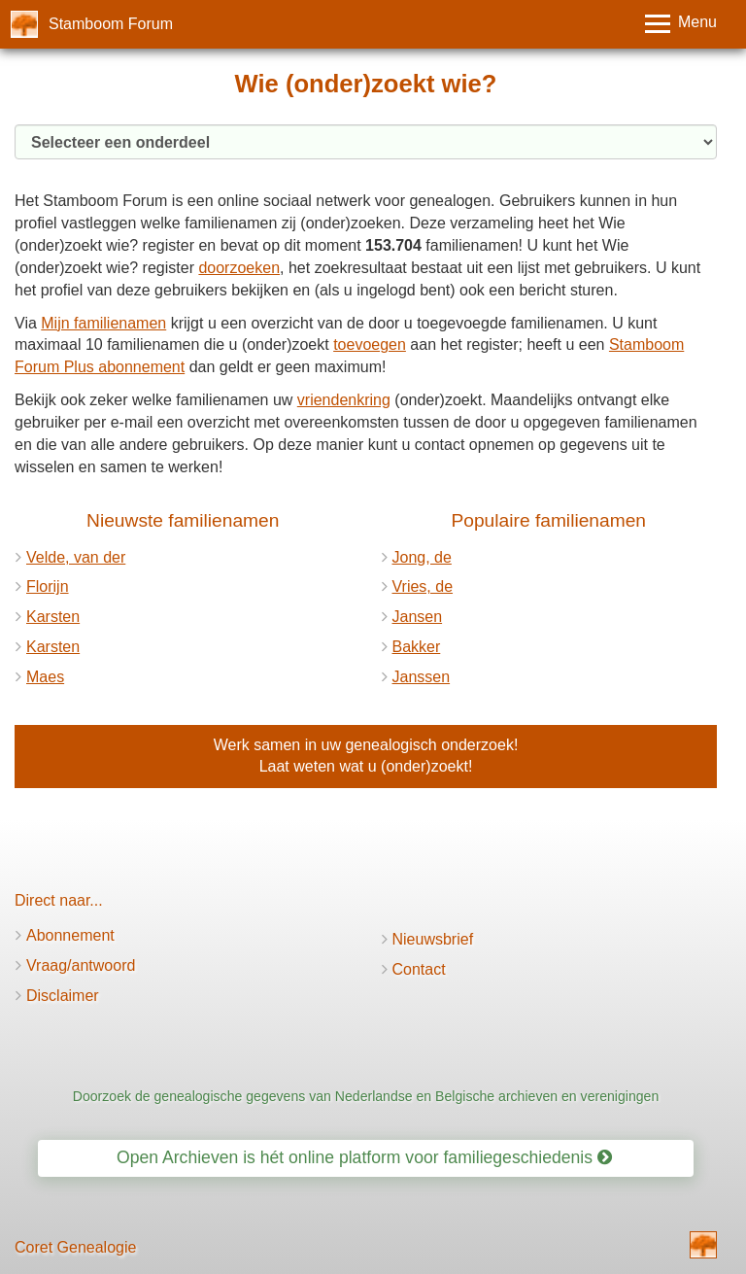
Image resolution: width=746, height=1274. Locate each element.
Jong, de (422, 557)
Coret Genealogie (75, 1247)
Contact (419, 969)
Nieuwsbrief (433, 939)
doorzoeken (239, 267)
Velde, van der (75, 557)
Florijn (47, 586)
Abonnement (70, 935)
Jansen (417, 616)
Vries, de (423, 586)
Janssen (421, 677)
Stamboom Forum (111, 24)
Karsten (53, 616)
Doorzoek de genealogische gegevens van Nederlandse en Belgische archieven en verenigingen (366, 1096)
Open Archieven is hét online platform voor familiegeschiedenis (364, 1157)
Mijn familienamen (103, 323)
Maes (45, 677)
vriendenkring (343, 400)
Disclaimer (62, 995)
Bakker (416, 646)
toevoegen (369, 344)
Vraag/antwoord (80, 965)
